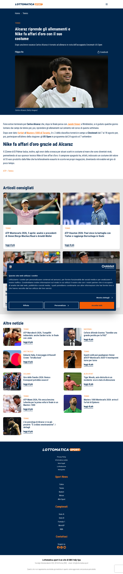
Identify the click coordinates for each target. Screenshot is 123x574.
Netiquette (61, 470)
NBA (61, 529)
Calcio (61, 484)
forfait (21, 132)
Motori (61, 495)
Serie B (61, 518)
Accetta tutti (97, 305)
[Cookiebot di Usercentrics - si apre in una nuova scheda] (103, 267)
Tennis (25, 13)
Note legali (61, 463)
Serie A (61, 514)
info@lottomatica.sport (80, 563)
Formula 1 (61, 522)
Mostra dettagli (102, 298)
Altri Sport (61, 499)
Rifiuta (26, 305)
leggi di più (10, 245)
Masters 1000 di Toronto (38, 132)
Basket (61, 492)
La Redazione (61, 466)
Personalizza (62, 305)
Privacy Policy (61, 457)
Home (17, 13)
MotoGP (62, 525)
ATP (4, 171)
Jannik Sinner (74, 124)
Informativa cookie (61, 460)
